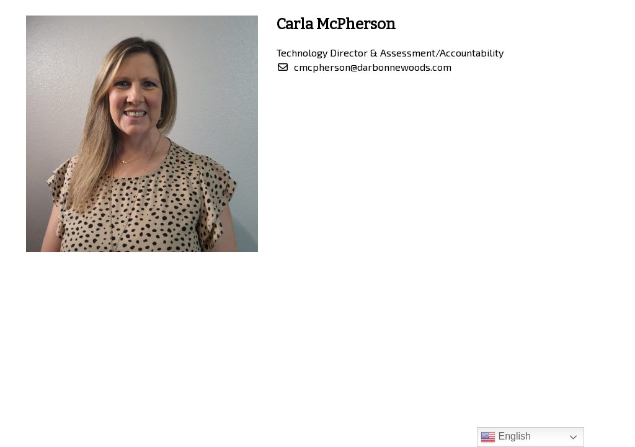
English (506, 437)
